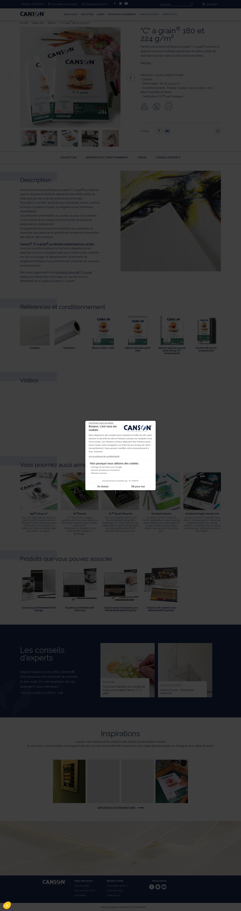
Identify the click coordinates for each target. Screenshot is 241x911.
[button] (7, 905)
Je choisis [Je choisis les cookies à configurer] (103, 486)
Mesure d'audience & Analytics (105, 470)
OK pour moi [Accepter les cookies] (138, 486)
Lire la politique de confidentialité (104, 456)
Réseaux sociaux (99, 473)
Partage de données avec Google (106, 467)
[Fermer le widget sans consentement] (101, 423)
